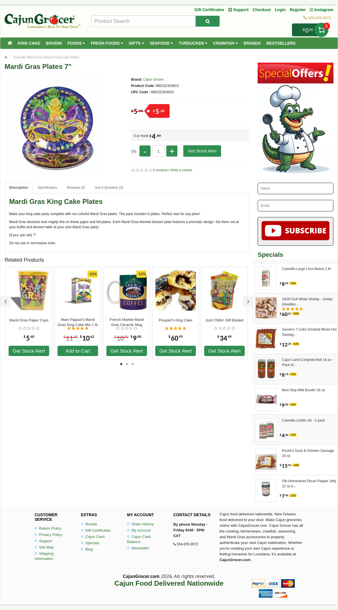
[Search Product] (208, 21)
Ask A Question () (109, 188)
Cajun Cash (93, 537)
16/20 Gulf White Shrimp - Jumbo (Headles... (307, 301)
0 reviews (160, 170)
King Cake (29, 43)
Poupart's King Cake (175, 320)
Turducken (193, 43)
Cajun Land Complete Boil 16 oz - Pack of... (307, 362)
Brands (252, 43)
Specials (90, 543)
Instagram (321, 9)
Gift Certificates (209, 9)
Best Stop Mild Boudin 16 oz (303, 390)
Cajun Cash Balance (139, 539)
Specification (47, 188)
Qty (134, 151)
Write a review (181, 170)
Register (298, 9)
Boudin (54, 43)
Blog (87, 549)
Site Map (44, 547)
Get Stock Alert (202, 150)
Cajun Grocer (153, 80)
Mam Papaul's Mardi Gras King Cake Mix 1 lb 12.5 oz (78, 322)
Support (43, 541)
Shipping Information (44, 556)
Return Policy (48, 528)
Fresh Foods (107, 43)
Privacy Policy (48, 534)
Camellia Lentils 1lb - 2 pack (303, 420)
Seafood (161, 43)
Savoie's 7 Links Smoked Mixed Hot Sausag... (309, 332)
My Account (139, 530)
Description (18, 188)
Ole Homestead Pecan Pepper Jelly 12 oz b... (309, 483)
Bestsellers (281, 43)
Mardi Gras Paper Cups (29, 320)
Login (280, 9)
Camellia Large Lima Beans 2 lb (306, 269)
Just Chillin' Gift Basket (225, 320)
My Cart (321, 30)
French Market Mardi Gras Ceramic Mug (127, 322)
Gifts (136, 43)
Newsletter (138, 548)
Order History (140, 524)
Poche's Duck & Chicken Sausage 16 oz (308, 453)
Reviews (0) (76, 188)
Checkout (261, 9)
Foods (76, 43)
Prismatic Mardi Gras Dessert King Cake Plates (46, 57)
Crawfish (225, 43)
